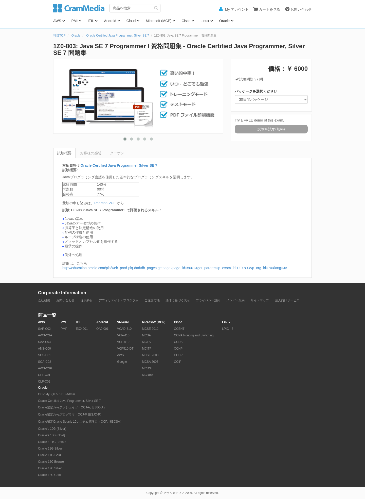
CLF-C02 (44, 381)
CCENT (179, 329)
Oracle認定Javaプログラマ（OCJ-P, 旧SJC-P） (70, 414)
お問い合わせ (65, 300)
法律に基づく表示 (178, 300)
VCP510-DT (125, 348)
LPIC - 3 (227, 329)
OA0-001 (102, 329)
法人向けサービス (287, 300)
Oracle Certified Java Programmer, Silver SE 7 (117, 35)
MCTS (146, 342)
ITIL (91, 21)
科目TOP (59, 35)
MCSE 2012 (150, 329)
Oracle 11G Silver (50, 448)
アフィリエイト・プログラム (118, 300)
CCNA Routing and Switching (193, 335)
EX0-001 (82, 329)
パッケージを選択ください (256, 91)
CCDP (178, 355)
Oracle (224, 21)
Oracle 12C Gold (49, 475)
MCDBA (147, 375)
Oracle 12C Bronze (51, 461)
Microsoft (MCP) (158, 21)
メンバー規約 (235, 300)
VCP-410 (123, 335)
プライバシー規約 (208, 300)
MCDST (147, 368)
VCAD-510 (124, 329)
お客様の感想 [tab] (90, 153)
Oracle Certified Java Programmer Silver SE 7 (119, 165)
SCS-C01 (44, 355)
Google (122, 362)
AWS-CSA (45, 335)
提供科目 (87, 300)
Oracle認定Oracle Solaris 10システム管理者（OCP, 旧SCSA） (80, 421)
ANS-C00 (44, 348)
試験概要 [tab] (64, 153)
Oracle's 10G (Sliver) (52, 429)
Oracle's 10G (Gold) (51, 435)
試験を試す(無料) (271, 129)
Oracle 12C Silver (50, 468)
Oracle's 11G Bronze (52, 442)
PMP (64, 329)
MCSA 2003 (150, 362)
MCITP (146, 348)
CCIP (177, 362)
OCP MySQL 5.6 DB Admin (56, 394)
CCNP (178, 348)
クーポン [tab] (117, 153)
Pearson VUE (105, 203)
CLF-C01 (44, 375)
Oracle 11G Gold (49, 455)
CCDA (178, 342)
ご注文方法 (152, 300)
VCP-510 (123, 342)
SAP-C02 (44, 329)
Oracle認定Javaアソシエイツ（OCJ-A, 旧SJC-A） (72, 407)
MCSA (146, 335)
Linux (204, 21)
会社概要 (44, 300)
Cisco (185, 21)
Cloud (131, 21)
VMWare (123, 322)
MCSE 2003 (150, 355)
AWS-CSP (45, 368)
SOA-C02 (44, 362)
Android (110, 21)
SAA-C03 (44, 342)
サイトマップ (260, 300)
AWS (57, 21)
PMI (74, 21)
